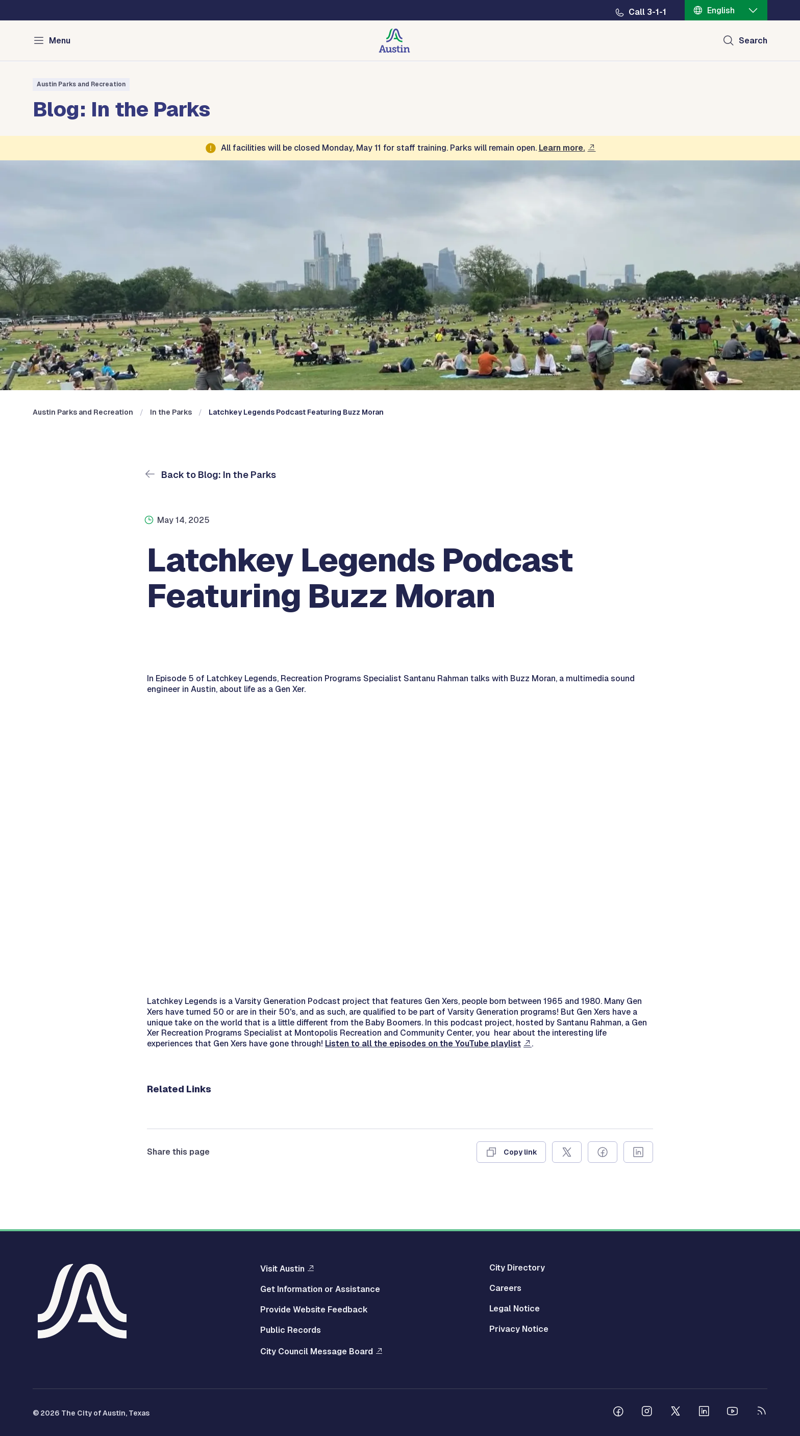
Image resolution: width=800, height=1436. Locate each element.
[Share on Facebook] (602, 1152)
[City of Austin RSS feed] (761, 1412)
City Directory (517, 1268)
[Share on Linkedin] (638, 1152)
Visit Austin (282, 1268)
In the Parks (171, 412)
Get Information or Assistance (320, 1289)
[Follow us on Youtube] (733, 1412)
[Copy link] (511, 1152)
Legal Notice (514, 1309)
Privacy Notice (518, 1329)
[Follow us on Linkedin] (704, 1412)
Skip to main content (41, 0)
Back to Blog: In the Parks (217, 475)
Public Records (290, 1330)
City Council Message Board (316, 1351)
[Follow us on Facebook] (618, 1412)
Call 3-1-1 (647, 12)
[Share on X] (567, 1152)
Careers (505, 1288)
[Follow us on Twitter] (675, 1412)
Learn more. (562, 147)
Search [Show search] (753, 40)
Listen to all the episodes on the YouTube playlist (423, 1043)
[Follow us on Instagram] (647, 1412)
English (721, 10)
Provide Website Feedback (314, 1310)
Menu (59, 40)
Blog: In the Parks (121, 107)
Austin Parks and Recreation (81, 84)
